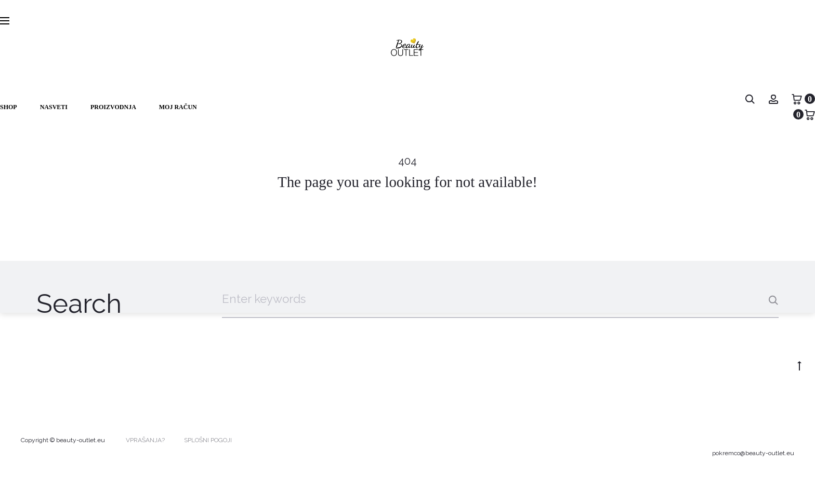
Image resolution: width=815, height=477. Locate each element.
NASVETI (54, 107)
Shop (8, 107)
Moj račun (178, 107)
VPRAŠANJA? (145, 440)
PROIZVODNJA (113, 107)
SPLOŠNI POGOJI (208, 440)
